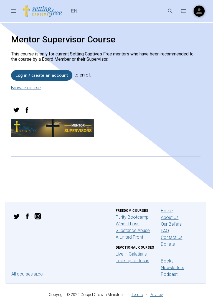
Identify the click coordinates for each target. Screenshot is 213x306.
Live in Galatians (131, 254)
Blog (38, 274)
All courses (22, 274)
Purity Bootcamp (132, 217)
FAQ (165, 230)
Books (167, 261)
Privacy (156, 294)
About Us (170, 217)
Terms (137, 294)
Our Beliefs (171, 224)
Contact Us (171, 237)
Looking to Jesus (132, 260)
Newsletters (172, 267)
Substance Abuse (133, 230)
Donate (168, 244)
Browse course (26, 87)
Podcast (169, 274)
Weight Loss (128, 223)
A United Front (129, 237)
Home (167, 210)
